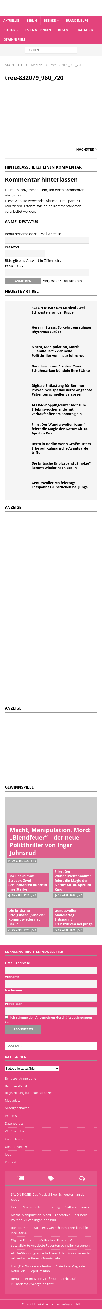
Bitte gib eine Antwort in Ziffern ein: (33, 260)
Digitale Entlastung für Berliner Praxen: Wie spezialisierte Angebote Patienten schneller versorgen (62, 390)
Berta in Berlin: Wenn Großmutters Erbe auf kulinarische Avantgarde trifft (61, 448)
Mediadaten (14, 1100)
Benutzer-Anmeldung (20, 1078)
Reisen (63, 30)
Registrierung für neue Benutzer (28, 1092)
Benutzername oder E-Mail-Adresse (33, 233)
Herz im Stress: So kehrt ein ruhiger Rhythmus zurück (62, 329)
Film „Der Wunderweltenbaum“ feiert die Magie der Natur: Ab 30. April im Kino (60, 428)
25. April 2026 (20, 930)
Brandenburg (77, 20)
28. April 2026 (66, 895)
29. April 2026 (20, 861)
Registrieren (72, 280)
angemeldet (30, 189)
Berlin (31, 20)
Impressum (13, 1116)
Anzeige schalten (17, 1108)
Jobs (8, 1154)
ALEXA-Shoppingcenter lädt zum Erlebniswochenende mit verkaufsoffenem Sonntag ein (59, 409)
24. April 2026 (66, 930)
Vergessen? (52, 280)
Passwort (12, 247)
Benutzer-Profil (16, 1086)
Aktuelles (11, 20)
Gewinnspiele (14, 39)
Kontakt (10, 1162)
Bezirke (50, 20)
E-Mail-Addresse (17, 963)
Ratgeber (85, 30)
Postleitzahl (14, 1004)
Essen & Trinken (38, 30)
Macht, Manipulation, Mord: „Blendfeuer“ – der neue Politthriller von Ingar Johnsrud (58, 351)
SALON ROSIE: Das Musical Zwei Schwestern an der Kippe (58, 310)
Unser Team (14, 1139)
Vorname (12, 976)
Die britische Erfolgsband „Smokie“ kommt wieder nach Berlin (61, 465)
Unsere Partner (16, 1146)
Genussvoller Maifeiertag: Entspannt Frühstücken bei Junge (60, 484)
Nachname (13, 990)
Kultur (9, 30)
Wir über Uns (14, 1131)
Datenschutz (14, 1123)
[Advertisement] (41, 748)
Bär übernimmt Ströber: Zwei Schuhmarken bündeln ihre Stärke (61, 368)
